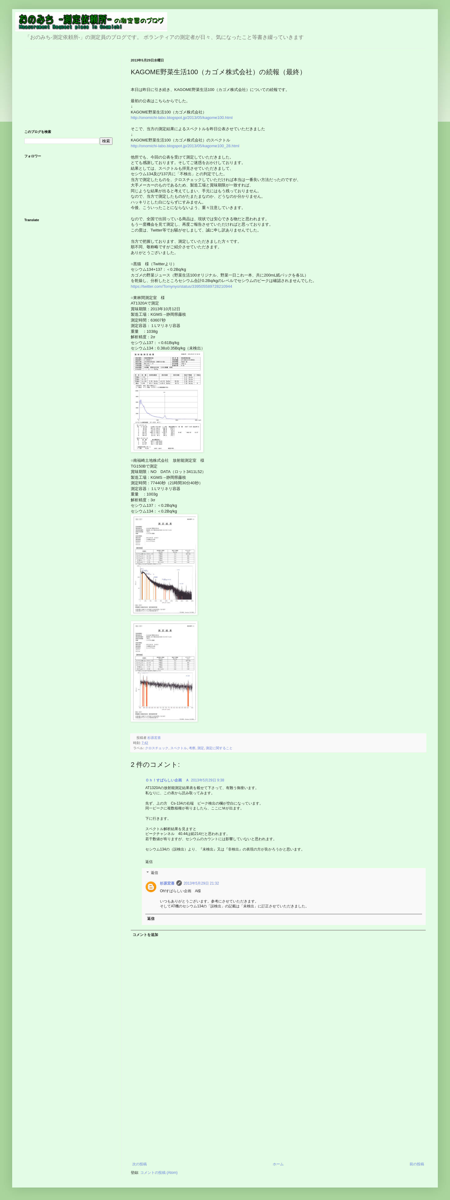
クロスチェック (156, 748)
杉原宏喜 (167, 883)
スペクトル (178, 748)
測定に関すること (219, 748)
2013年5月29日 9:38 (207, 780)
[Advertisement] (278, 1116)
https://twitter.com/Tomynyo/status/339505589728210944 (181, 286)
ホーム (278, 1164)
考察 (192, 748)
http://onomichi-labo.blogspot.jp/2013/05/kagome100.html (182, 117)
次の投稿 (139, 1164)
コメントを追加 (145, 935)
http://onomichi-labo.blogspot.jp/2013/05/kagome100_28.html (185, 146)
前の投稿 (417, 1164)
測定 (200, 748)
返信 (149, 862)
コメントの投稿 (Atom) (159, 1172)
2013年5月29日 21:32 (201, 883)
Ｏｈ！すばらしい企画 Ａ (167, 780)
